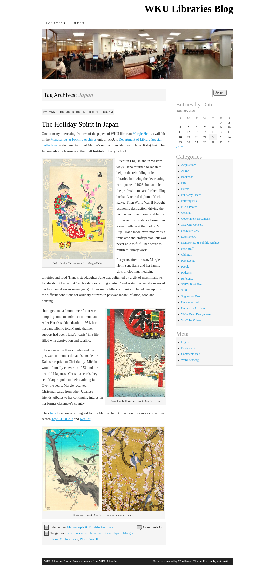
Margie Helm (142, 134)
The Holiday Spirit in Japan (80, 124)
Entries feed (188, 348)
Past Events (188, 260)
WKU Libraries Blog (188, 8)
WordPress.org (190, 360)
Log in (185, 342)
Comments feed (190, 354)
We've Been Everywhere (196, 314)
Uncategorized (190, 302)
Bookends (187, 177)
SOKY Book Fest (191, 284)
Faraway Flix (189, 201)
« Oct (179, 147)
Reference (187, 278)
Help (79, 23)
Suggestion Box (190, 296)
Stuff (184, 290)
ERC (184, 183)
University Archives (193, 308)
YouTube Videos (191, 320)
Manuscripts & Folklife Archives (74, 139)
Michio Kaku (69, 539)
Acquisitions (188, 165)
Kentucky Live (190, 230)
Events (185, 189)
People (185, 266)
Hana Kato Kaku (100, 533)
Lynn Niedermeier (61, 111)
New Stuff (187, 248)
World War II (89, 539)
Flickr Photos (189, 207)
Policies (56, 23)
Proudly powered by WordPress (172, 561)
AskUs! (185, 171)
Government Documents (196, 218)
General (186, 212)
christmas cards (76, 533)
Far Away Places (191, 195)
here (53, 413)
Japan (117, 533)
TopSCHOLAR (62, 419)
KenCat (85, 419)
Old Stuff (186, 254)
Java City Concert (192, 224)
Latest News (188, 236)
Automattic (223, 561)
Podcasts (186, 272)
